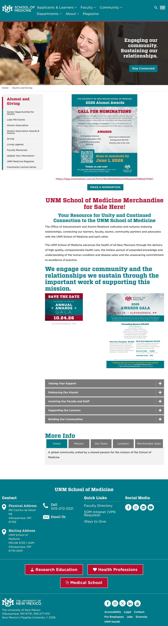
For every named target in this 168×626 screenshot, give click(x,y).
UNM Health (112, 621)
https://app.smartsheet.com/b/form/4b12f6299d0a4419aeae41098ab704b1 (104, 178)
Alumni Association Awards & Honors (23, 132)
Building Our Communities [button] (65, 419)
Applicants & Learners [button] (57, 7)
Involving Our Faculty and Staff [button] (68, 401)
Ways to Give (95, 521)
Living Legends (15, 144)
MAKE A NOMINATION (105, 187)
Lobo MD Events (16, 120)
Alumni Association (17, 125)
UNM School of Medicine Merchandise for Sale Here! (105, 203)
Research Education (53, 569)
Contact (139, 611)
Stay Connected (143, 68)
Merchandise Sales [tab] (149, 443)
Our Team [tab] (101, 443)
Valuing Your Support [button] (62, 383)
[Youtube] (151, 507)
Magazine (91, 14)
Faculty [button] (88, 7)
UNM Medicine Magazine (20, 161)
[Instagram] (136, 507)
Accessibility (112, 611)
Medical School (84, 582)
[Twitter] (122, 603)
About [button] (72, 14)
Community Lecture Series (21, 167)
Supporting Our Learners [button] (64, 410)
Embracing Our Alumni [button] (63, 392)
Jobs (130, 616)
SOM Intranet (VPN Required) (100, 513)
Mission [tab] (79, 443)
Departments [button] (49, 14)
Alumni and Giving (22, 88)
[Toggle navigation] (162, 7)
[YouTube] (137, 603)
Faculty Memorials (17, 150)
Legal (127, 611)
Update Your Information (20, 156)
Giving (10, 139)
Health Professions (115, 569)
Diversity (141, 616)
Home (5, 88)
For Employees (114, 616)
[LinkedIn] (143, 507)
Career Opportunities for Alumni (20, 113)
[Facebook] (128, 507)
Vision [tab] (57, 443)
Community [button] (111, 7)
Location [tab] (123, 443)
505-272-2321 (62, 508)
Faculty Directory (98, 505)
